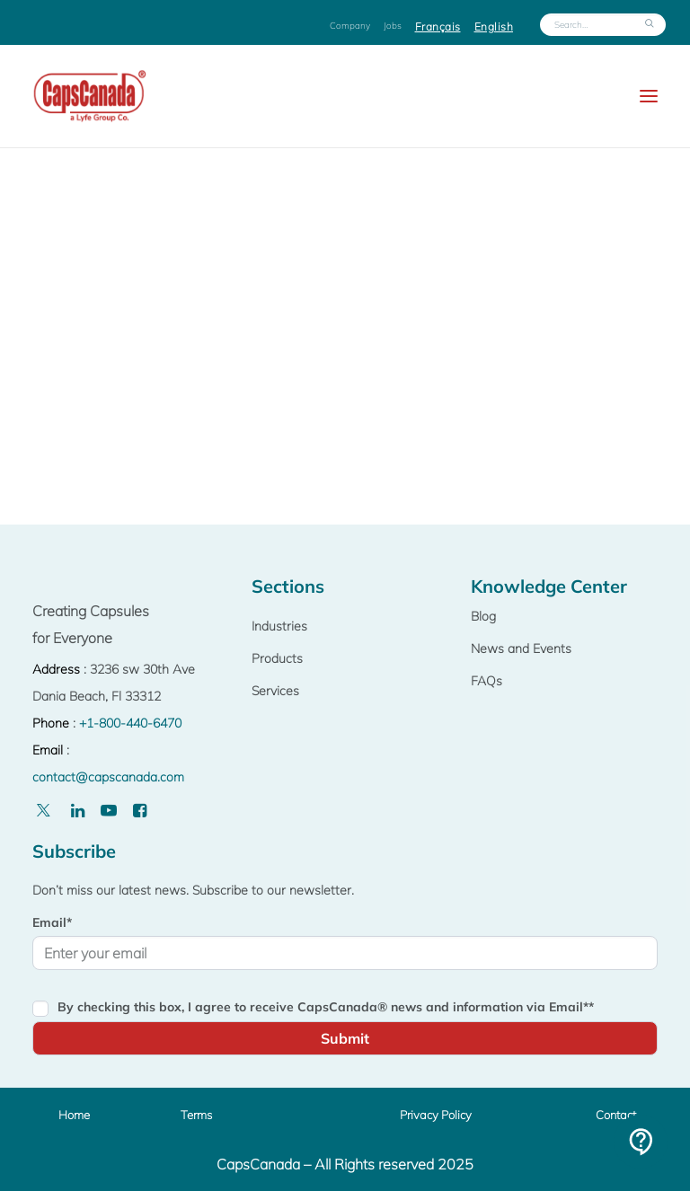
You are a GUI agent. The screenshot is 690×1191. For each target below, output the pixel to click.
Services (275, 691)
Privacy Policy (436, 1114)
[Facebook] (139, 810)
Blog (483, 616)
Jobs (393, 25)
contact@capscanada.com (108, 777)
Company (350, 25)
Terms (196, 1114)
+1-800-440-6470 (130, 723)
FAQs (486, 681)
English (494, 26)
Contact (616, 1114)
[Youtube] (109, 810)
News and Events (521, 648)
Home (74, 1114)
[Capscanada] (91, 96)
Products (277, 658)
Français (438, 26)
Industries (279, 626)
